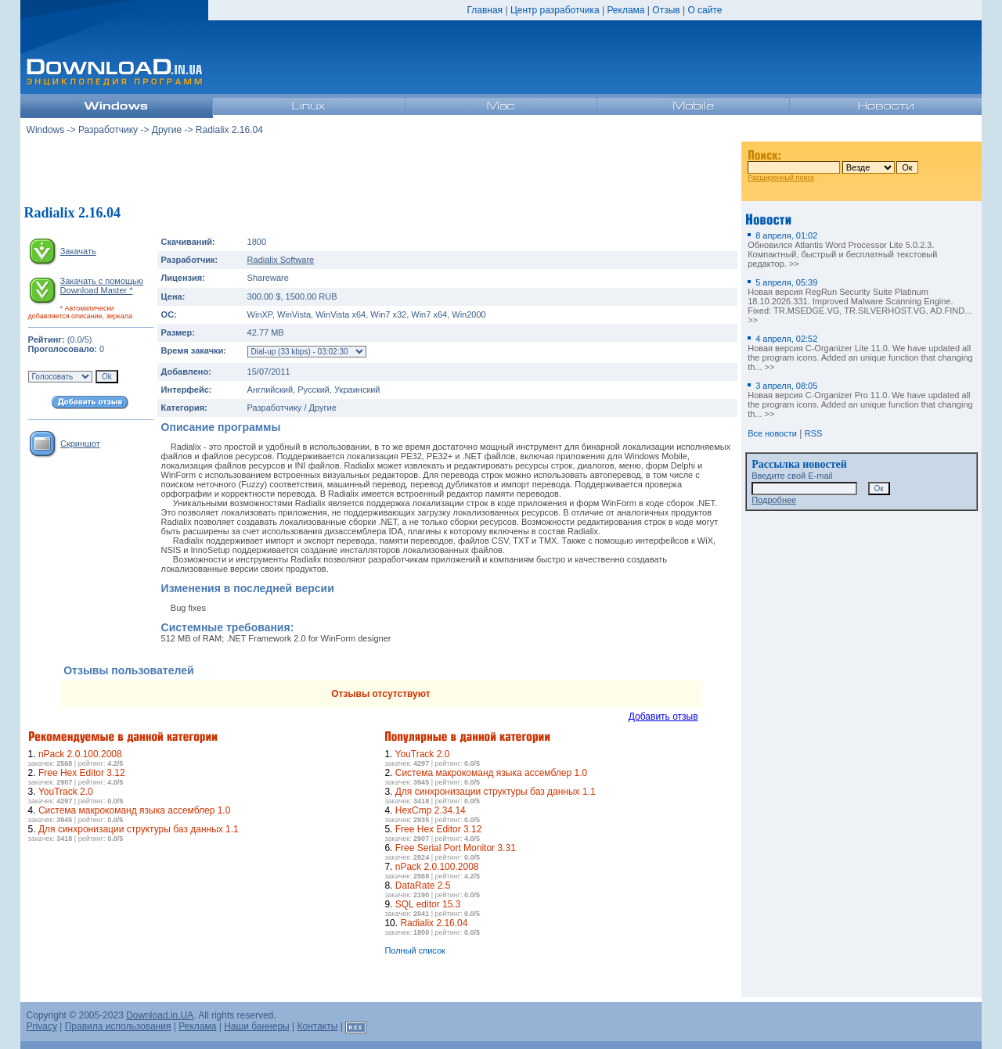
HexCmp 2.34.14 (430, 810)
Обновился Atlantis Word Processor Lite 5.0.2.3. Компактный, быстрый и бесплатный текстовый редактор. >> (842, 249)
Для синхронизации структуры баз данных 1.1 (138, 829)
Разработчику (108, 129)
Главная (485, 10)
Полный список (414, 950)
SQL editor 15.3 (428, 904)
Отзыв (665, 10)
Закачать (78, 251)
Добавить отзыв (663, 716)
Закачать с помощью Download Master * (101, 285)
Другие (167, 129)
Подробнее (774, 500)
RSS (814, 433)
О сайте (704, 10)
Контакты (317, 1026)
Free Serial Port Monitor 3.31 (455, 847)
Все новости (772, 433)
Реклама (625, 10)
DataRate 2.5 (423, 885)
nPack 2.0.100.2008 (80, 754)
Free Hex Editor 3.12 (81, 772)
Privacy (42, 1026)
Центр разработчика (555, 10)
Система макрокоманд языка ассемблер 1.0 (134, 810)
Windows (46, 129)
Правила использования (118, 1026)
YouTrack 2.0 (65, 791)
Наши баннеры (257, 1026)
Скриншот (80, 443)
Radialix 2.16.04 (433, 923)
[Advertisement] (380, 171)
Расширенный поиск (781, 177)
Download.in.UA (159, 1015)
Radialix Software (281, 259)
